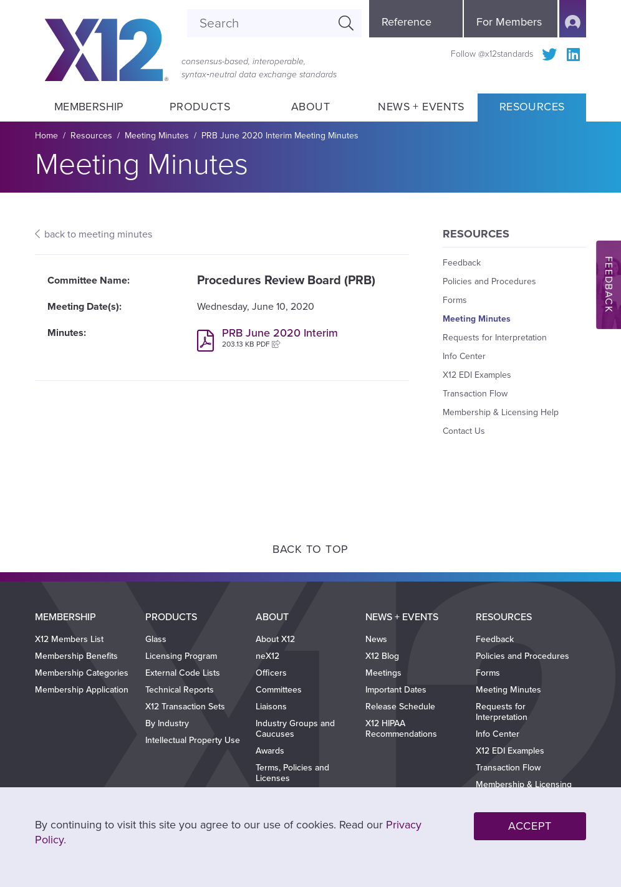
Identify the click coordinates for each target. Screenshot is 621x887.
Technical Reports (179, 689)
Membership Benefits (76, 656)
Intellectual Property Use (192, 740)
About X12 (275, 639)
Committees (279, 689)
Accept (530, 826)
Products (200, 107)
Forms (455, 300)
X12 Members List (69, 639)
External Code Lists (182, 673)
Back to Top (310, 549)
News (376, 639)
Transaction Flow (475, 393)
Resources (532, 107)
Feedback (462, 262)
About (310, 107)
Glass (155, 639)
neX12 (267, 656)
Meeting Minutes (157, 135)
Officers (271, 673)
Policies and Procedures (489, 281)
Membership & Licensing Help (501, 412)
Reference (406, 22)
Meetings (383, 673)
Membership (89, 107)
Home (46, 135)
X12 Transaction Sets (185, 706)
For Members (509, 22)
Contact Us (464, 431)
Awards (270, 751)
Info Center (464, 356)
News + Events (421, 107)
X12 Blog (382, 656)
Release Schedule (400, 706)
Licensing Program (181, 656)
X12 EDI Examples (477, 375)
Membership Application (81, 689)
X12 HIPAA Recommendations (401, 728)
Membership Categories (81, 673)
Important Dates (395, 689)
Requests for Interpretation (495, 337)
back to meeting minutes (98, 234)
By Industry (167, 723)
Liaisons (271, 706)
